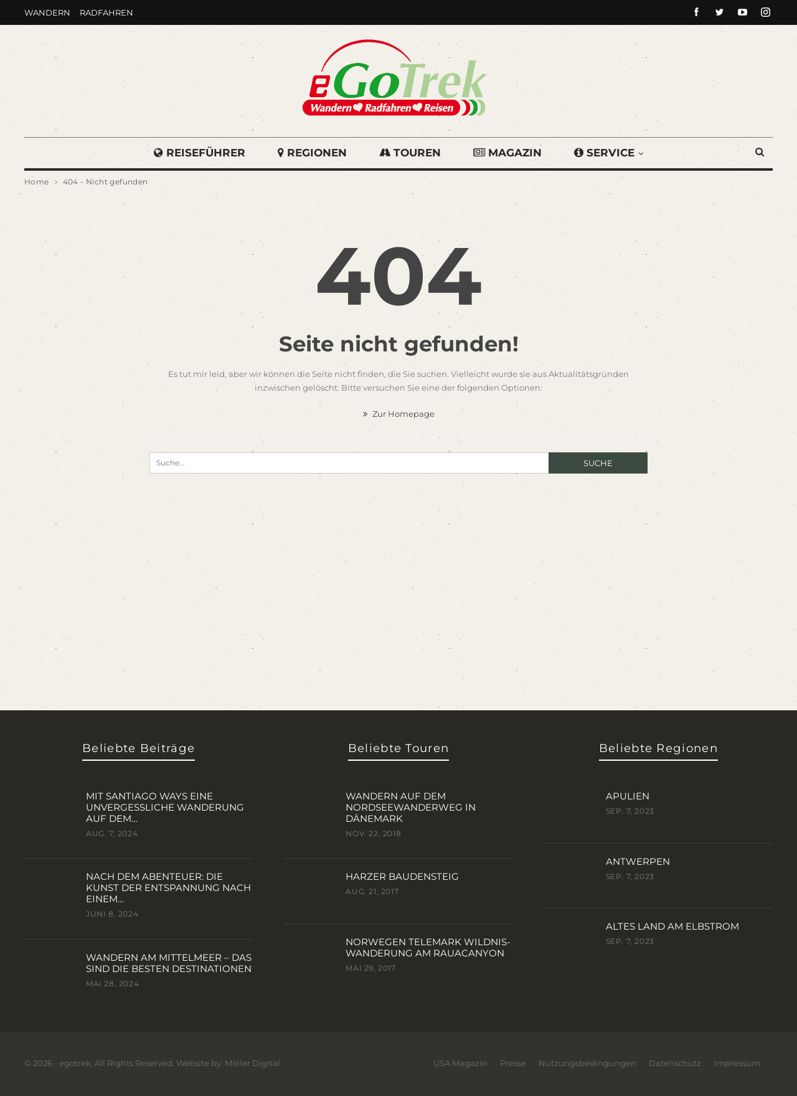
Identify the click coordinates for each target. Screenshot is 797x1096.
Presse (513, 1063)
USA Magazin (460, 1063)
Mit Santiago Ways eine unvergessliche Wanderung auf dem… (165, 807)
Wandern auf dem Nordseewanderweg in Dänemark (411, 807)
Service (608, 152)
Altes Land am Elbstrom (672, 926)
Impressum (737, 1063)
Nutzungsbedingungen (587, 1063)
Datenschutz (675, 1063)
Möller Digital (252, 1063)
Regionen (310, 152)
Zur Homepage (399, 414)
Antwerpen (638, 861)
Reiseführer (196, 152)
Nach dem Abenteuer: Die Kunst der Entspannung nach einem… (168, 887)
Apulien (627, 796)
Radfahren (106, 12)
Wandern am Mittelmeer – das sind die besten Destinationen (169, 962)
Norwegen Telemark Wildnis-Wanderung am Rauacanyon (428, 947)
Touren (410, 152)
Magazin (509, 152)
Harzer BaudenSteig (402, 876)
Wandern (47, 12)
